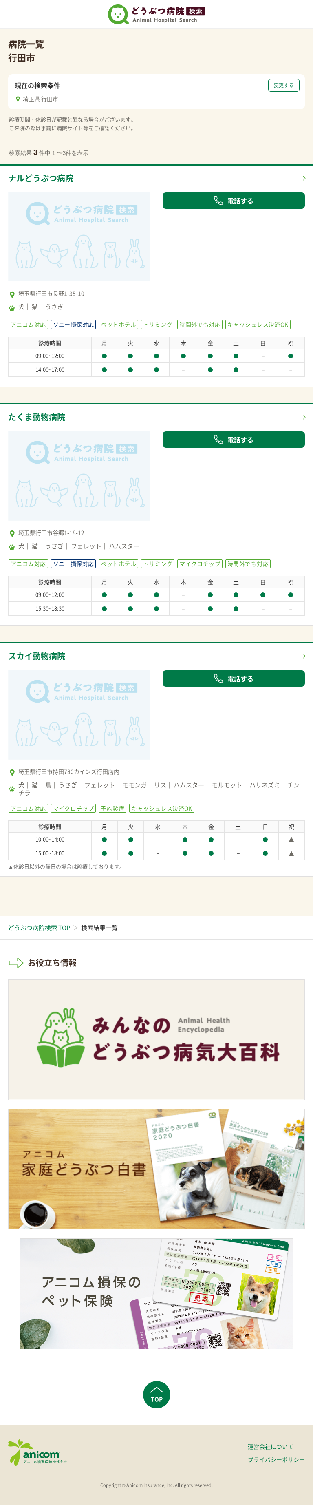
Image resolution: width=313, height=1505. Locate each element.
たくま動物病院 (36, 417)
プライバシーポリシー (276, 1459)
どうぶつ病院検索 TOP (39, 927)
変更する (284, 85)
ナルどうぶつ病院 (40, 178)
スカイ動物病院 (36, 656)
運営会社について (270, 1446)
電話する (233, 201)
